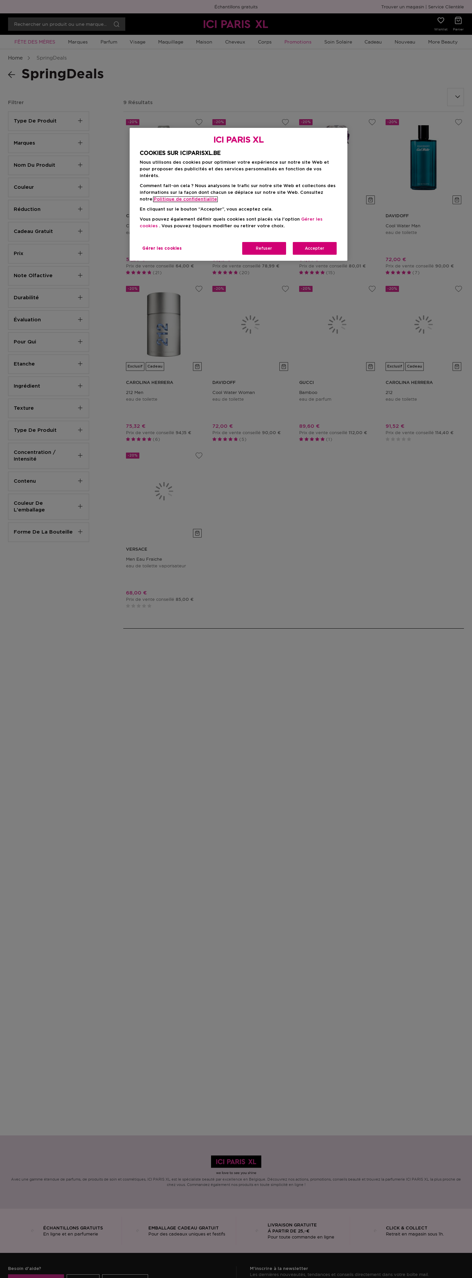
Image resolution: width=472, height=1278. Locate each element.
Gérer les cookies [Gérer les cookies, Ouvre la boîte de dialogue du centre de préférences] (162, 248)
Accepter (314, 248)
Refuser (264, 248)
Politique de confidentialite (185, 199)
